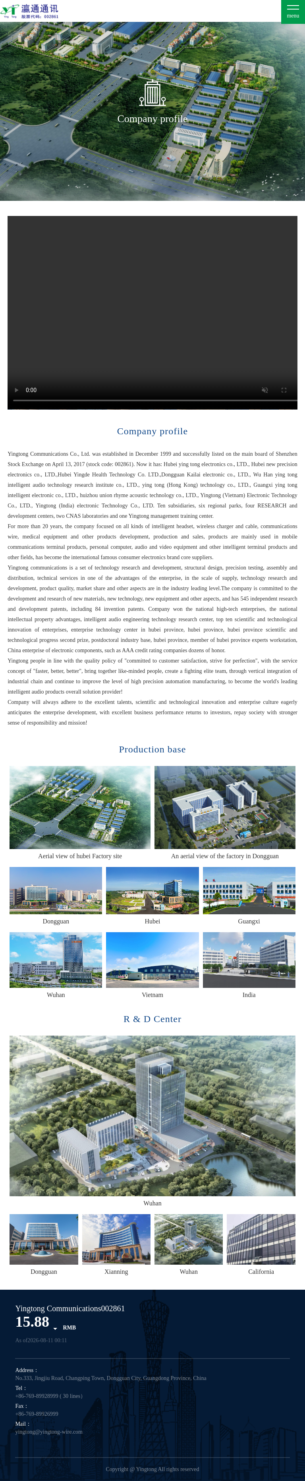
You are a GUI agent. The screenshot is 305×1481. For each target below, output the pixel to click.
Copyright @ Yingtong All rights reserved (152, 1469)
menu (293, 16)
